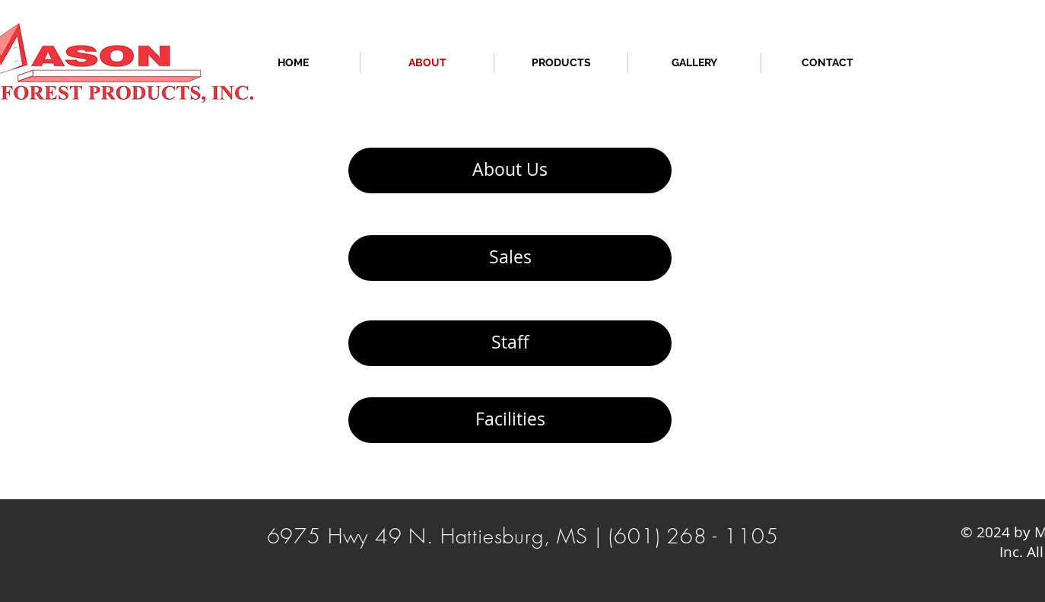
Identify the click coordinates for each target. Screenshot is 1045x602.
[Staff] (510, 343)
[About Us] (510, 170)
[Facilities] (510, 420)
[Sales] (510, 258)
